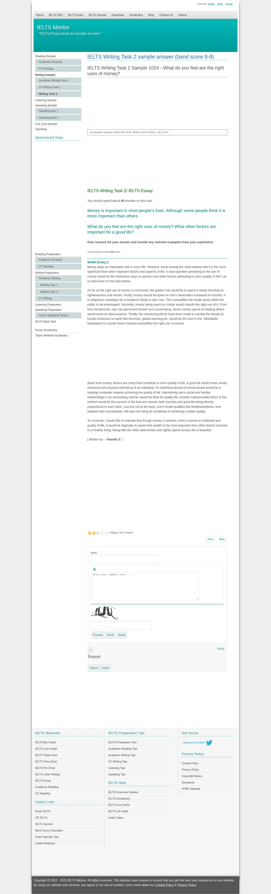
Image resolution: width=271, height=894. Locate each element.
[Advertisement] (58, 196)
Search (182, 15)
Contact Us (166, 15)
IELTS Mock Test (45, 321)
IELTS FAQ (56, 15)
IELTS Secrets (44, 824)
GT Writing (45, 298)
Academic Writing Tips (122, 755)
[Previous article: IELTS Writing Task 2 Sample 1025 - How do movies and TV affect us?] (210, 539)
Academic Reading (50, 61)
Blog (151, 15)
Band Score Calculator (49, 830)
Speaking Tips (117, 774)
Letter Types (115, 817)
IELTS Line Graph (46, 748)
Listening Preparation (48, 304)
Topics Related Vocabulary (51, 335)
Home (40, 15)
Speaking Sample (46, 105)
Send (110, 634)
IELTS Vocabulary (119, 798)
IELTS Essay (43, 780)
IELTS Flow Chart (46, 761)
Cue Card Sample (46, 123)
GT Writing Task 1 (49, 87)
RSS (220, 648)
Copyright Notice (192, 776)
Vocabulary (136, 15)
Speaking (41, 129)
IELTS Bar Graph (45, 742)
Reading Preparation (48, 254)
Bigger (211, 4)
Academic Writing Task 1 (54, 80)
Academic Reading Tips (122, 748)
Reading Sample (45, 56)
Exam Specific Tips (47, 836)
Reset (220, 4)
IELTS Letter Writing (47, 774)
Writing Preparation (47, 272)
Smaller (229, 4)
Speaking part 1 (48, 110)
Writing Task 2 (48, 94)
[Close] (90, 650)
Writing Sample (45, 74)
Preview (98, 634)
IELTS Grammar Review (123, 792)
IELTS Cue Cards (119, 804)
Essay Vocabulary (46, 330)
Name (94, 552)
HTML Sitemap (191, 788)
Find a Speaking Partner (54, 315)
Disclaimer (188, 782)
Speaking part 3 (48, 117)
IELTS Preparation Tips (122, 742)
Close (105, 668)
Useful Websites (45, 843)
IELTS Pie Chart (45, 768)
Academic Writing (49, 278)
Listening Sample (46, 100)
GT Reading (46, 68)
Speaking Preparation (48, 309)
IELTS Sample (97, 15)
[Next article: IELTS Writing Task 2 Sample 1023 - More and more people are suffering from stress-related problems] (222, 539)
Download (118, 15)
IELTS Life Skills (118, 811)
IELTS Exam (75, 15)
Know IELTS (42, 811)
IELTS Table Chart (46, 755)
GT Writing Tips (117, 761)
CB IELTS (41, 817)
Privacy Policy (190, 769)
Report (94, 668)
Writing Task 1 (49, 285)
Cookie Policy (190, 763)
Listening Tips (116, 768)
